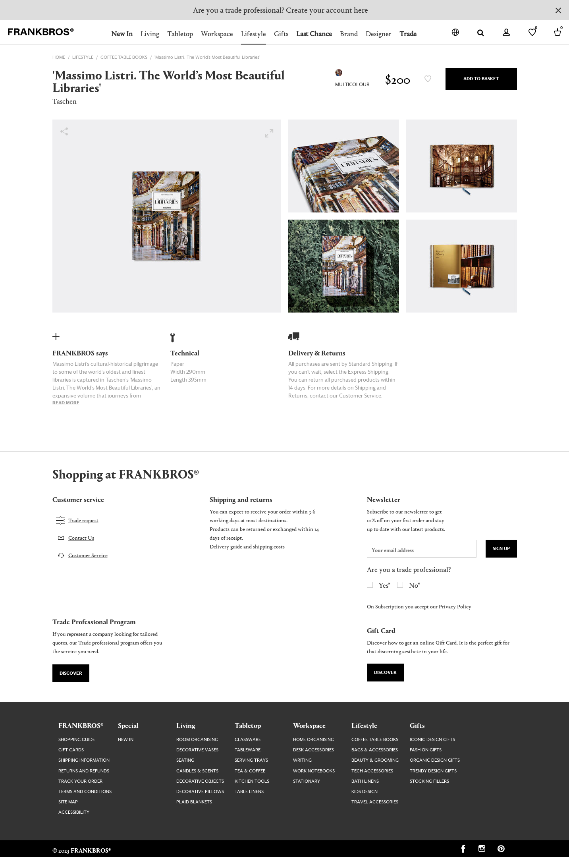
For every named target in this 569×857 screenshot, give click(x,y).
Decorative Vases (197, 750)
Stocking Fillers (429, 781)
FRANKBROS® (80, 725)
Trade (408, 33)
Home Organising (313, 739)
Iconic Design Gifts (432, 739)
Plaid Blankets (194, 802)
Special (128, 725)
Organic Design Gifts (435, 760)
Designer (379, 33)
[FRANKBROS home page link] (41, 32)
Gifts (281, 33)
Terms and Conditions (85, 791)
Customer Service (88, 555)
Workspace (217, 33)
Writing (302, 760)
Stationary (306, 781)
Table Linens (249, 791)
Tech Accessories (372, 771)
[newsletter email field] (421, 549)
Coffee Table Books (374, 739)
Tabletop (180, 33)
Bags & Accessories (374, 750)
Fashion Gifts (426, 750)
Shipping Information (84, 760)
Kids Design (364, 791)
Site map (68, 802)
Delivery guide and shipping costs (247, 546)
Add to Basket (481, 79)
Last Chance (314, 33)
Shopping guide (76, 739)
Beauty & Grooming (375, 760)
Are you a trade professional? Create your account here (280, 9)
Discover (71, 673)
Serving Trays (251, 760)
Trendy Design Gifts (433, 771)
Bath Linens (365, 781)
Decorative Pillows (200, 791)
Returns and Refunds (83, 771)
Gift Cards (71, 750)
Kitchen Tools (252, 781)
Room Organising (197, 739)
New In (122, 33)
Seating (185, 760)
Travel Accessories (374, 802)
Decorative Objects (200, 781)
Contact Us (81, 537)
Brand (349, 33)
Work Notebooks (314, 771)
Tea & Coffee (250, 771)
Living (150, 33)
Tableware (247, 750)
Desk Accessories (313, 750)
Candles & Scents (197, 771)
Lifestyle (253, 33)
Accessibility (73, 812)
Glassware (248, 739)
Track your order (80, 781)
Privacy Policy (455, 606)
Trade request (83, 520)
